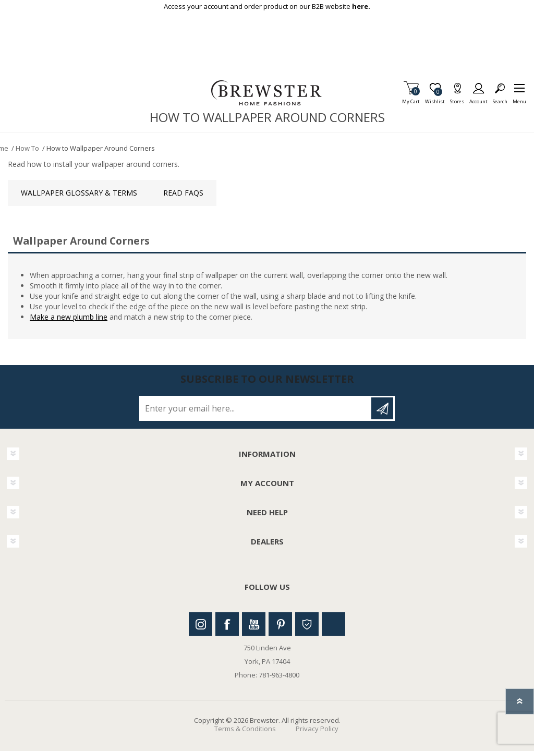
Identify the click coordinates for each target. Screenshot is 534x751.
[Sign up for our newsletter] (256, 408)
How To (27, 148)
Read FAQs (183, 193)
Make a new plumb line (68, 317)
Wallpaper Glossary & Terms (79, 193)
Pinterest (280, 624)
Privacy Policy (317, 728)
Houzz (307, 624)
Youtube (253, 624)
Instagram (200, 624)
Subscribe (382, 408)
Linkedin (333, 624)
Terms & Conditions (245, 728)
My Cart (411, 98)
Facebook (227, 624)
